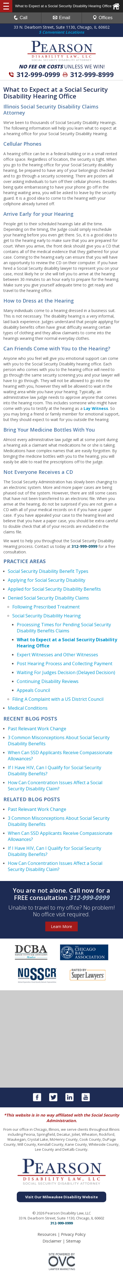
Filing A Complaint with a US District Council (57, 699)
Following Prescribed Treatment (46, 607)
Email (61, 17)
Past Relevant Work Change (37, 729)
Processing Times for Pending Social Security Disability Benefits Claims (64, 628)
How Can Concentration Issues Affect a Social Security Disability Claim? (55, 785)
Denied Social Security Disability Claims (48, 598)
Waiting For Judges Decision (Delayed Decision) (66, 672)
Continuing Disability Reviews (48, 681)
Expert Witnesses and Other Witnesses (57, 655)
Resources (46, 1234)
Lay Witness (96, 408)
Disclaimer (52, 1241)
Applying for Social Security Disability (46, 580)
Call (21, 17)
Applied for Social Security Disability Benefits (54, 589)
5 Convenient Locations (61, 32)
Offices (103, 17)
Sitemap (73, 1241)
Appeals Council (33, 690)
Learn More (61, 926)
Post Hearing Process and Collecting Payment (64, 663)
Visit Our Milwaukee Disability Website (61, 1196)
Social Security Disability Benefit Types (48, 571)
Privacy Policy (73, 1234)
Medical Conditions (28, 708)
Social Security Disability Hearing (46, 616)
